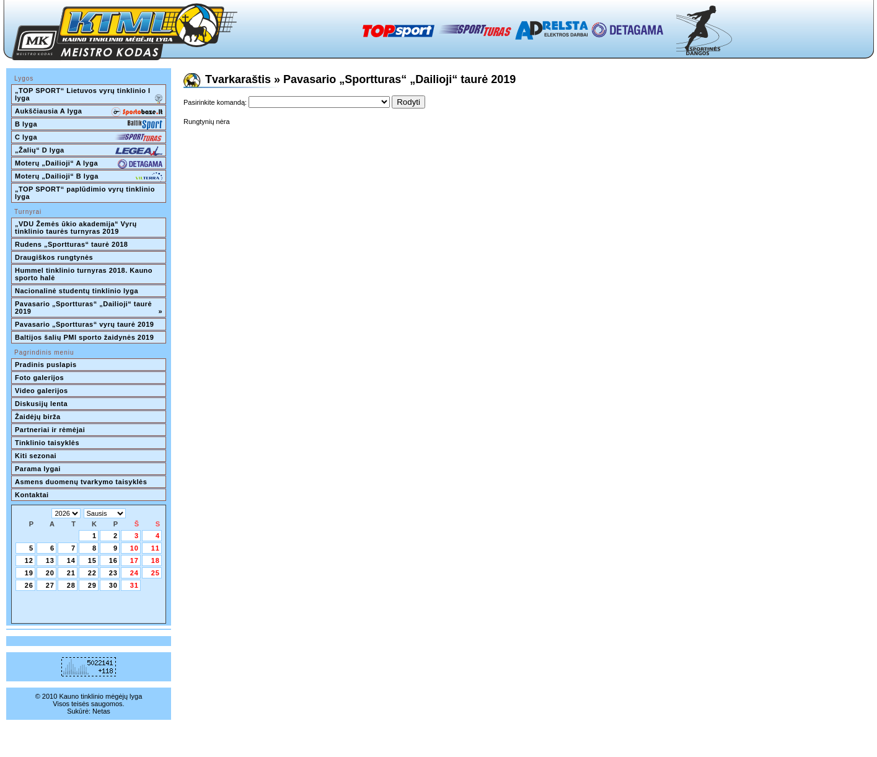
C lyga (88, 138)
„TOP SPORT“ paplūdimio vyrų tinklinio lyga (86, 192)
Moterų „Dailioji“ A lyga (88, 164)
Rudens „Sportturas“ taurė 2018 (71, 244)
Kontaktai (32, 494)
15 (92, 560)
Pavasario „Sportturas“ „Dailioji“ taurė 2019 (88, 307)
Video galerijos (41, 390)
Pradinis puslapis (46, 364)
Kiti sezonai (35, 455)
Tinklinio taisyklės (47, 442)
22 (92, 573)
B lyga (88, 125)
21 (71, 573)
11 (155, 548)
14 (71, 560)
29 (92, 585)
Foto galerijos (39, 377)
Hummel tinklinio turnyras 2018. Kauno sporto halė (85, 274)
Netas (101, 711)
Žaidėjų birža (38, 416)
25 (155, 573)
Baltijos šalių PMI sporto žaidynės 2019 (84, 337)
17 (134, 560)
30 (113, 585)
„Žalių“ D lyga (88, 151)
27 (50, 585)
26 (29, 585)
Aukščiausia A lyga (88, 112)
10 (134, 548)
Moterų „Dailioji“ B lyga (88, 177)
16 (113, 560)
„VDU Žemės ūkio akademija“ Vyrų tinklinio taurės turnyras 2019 (77, 227)
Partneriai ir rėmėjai (50, 429)
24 (134, 573)
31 (134, 585)
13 (50, 560)
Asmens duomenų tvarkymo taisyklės (81, 481)
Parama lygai (38, 468)
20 (50, 573)
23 (113, 573)
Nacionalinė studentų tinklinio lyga (76, 290)
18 (155, 560)
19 (29, 573)
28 (71, 585)
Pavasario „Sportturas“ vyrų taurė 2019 (84, 324)
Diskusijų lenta (41, 403)
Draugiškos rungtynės (54, 257)
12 (29, 560)
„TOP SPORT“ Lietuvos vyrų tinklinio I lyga (88, 95)
